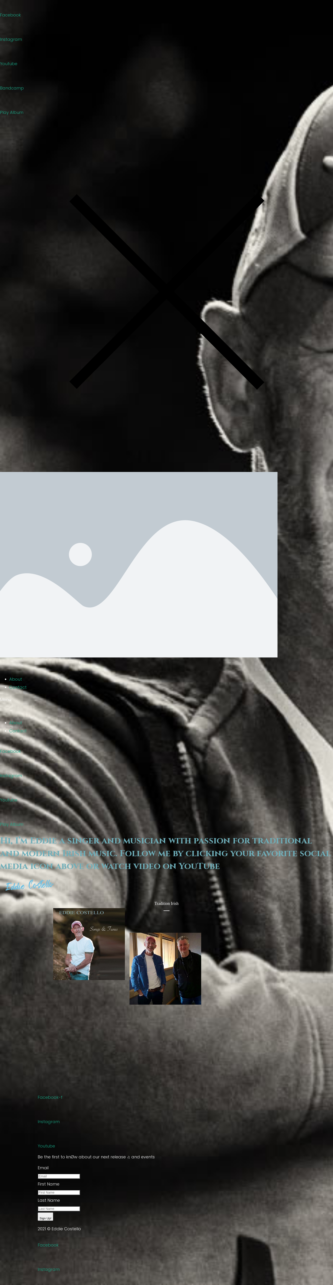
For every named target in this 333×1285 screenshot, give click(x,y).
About (15, 679)
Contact (18, 687)
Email (43, 1168)
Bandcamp (12, 88)
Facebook (10, 15)
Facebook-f (50, 1097)
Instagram (11, 39)
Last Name (49, 1200)
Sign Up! (45, 1218)
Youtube (8, 64)
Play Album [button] (11, 112)
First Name (48, 1184)
